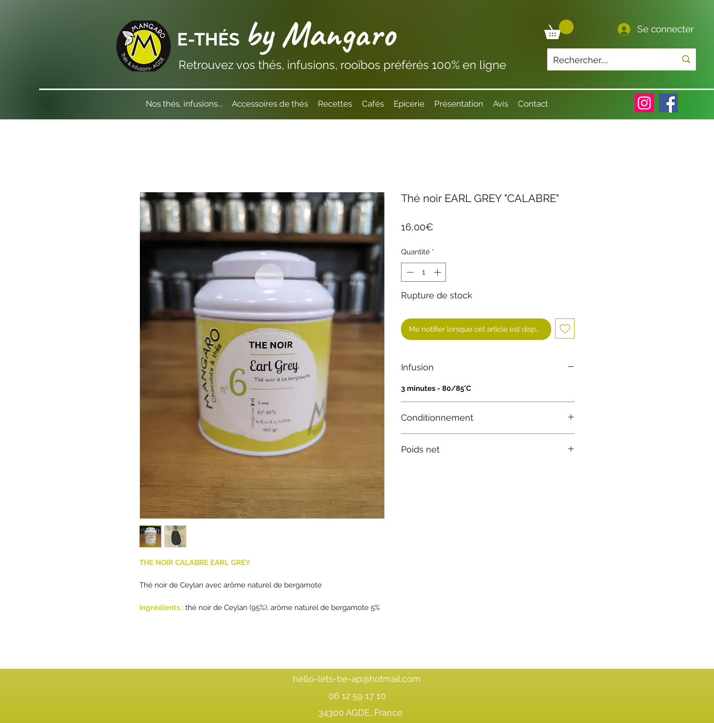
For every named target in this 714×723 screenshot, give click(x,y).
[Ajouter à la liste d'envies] (565, 328)
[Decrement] (409, 272)
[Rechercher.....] (607, 60)
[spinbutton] (424, 272)
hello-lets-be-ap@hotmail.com (357, 679)
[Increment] (438, 272)
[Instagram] (644, 103)
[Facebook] (668, 103)
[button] (559, 29)
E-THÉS (210, 39)
